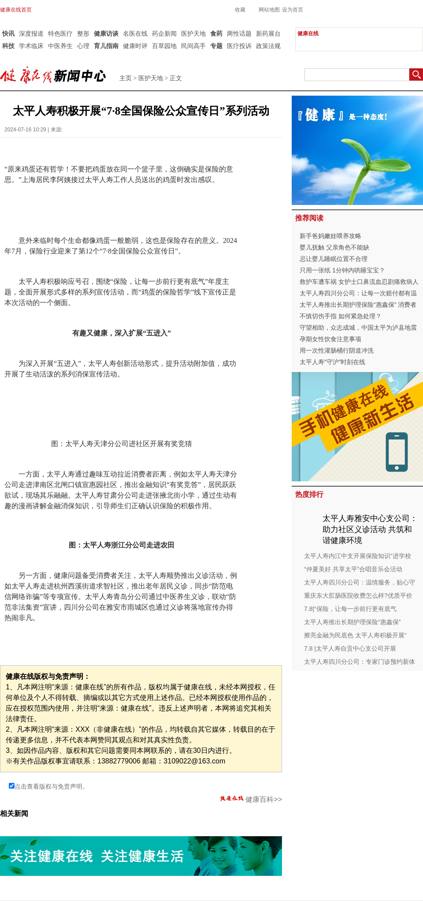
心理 (83, 45)
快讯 (8, 33)
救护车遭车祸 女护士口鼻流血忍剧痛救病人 (359, 281)
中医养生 (60, 45)
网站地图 (269, 10)
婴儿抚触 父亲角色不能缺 (334, 247)
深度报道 (31, 33)
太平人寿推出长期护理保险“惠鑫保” (352, 621)
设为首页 (292, 10)
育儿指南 (106, 45)
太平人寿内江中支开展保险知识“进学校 (357, 555)
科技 (8, 45)
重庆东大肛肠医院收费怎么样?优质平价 (358, 595)
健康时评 (135, 45)
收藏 (240, 10)
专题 (216, 45)
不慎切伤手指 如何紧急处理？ (341, 316)
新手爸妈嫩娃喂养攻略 (330, 235)
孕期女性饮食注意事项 (330, 339)
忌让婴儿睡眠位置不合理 (333, 258)
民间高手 (193, 45)
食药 (216, 33)
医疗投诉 (239, 45)
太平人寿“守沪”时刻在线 (332, 361)
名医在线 (135, 33)
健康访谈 (106, 33)
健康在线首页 (16, 10)
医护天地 (193, 33)
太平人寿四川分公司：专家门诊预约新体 (359, 661)
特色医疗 (60, 33)
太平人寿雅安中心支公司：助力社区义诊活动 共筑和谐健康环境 (370, 529)
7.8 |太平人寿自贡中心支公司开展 (350, 648)
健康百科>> (251, 799)
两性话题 (239, 33)
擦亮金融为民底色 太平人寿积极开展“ (355, 635)
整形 (83, 33)
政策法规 (268, 45)
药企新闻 (164, 33)
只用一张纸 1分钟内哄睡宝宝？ (342, 270)
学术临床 (31, 45)
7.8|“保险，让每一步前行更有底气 (350, 608)
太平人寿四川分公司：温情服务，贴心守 (359, 582)
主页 (125, 78)
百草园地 (164, 45)
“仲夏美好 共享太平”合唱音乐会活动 (353, 569)
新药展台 (268, 33)
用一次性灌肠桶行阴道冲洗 (337, 350)
